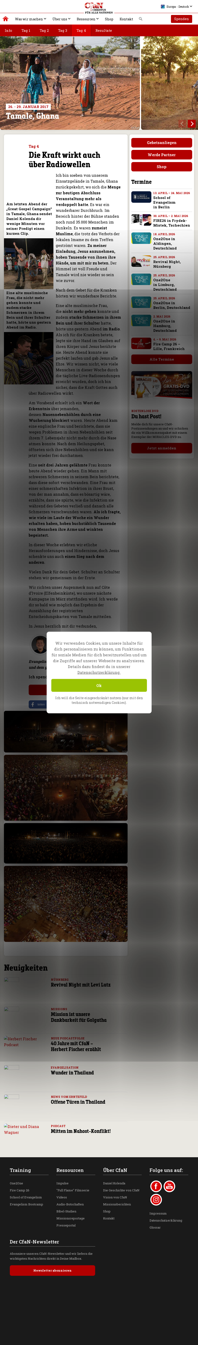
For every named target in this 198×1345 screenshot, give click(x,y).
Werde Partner (162, 154)
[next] (192, 124)
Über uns (59, 19)
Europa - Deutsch (175, 6)
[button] (44, 704)
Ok (99, 685)
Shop (109, 19)
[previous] (182, 124)
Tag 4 (81, 30)
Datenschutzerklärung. (99, 672)
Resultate (103, 30)
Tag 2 (44, 30)
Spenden (181, 19)
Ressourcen (86, 19)
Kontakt (126, 19)
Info (8, 30)
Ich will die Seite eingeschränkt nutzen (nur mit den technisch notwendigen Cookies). (99, 700)
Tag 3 (62, 30)
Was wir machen (29, 19)
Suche (141, 20)
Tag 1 (25, 30)
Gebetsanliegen (162, 142)
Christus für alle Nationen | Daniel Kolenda (6, 20)
